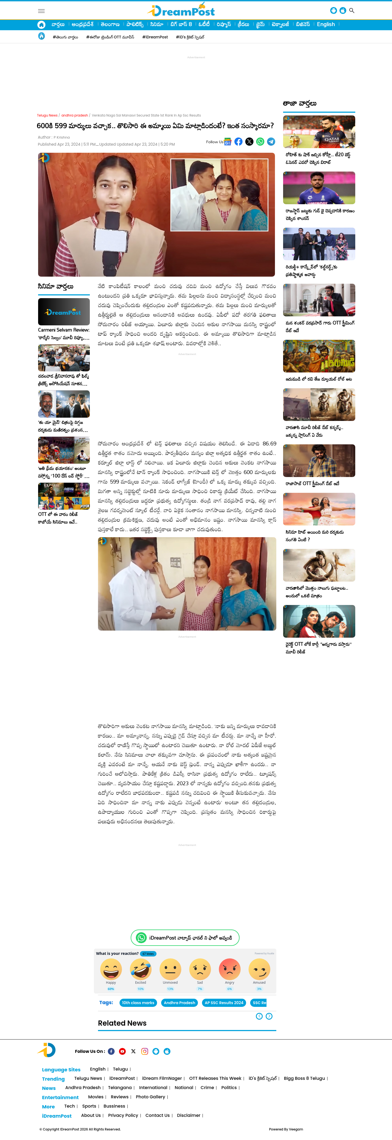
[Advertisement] (196, 72)
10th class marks (138, 1002)
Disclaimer (189, 1115)
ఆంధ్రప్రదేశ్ (83, 24)
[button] (269, 1016)
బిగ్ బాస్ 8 (181, 24)
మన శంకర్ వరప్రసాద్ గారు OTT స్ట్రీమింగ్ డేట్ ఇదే (320, 326)
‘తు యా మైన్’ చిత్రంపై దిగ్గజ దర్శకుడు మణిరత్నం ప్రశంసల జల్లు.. (61, 426)
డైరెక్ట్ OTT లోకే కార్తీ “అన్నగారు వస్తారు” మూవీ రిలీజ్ (318, 648)
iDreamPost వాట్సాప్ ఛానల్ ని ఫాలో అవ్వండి (190, 937)
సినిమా (157, 24)
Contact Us (158, 1115)
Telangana (120, 1088)
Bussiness (114, 1106)
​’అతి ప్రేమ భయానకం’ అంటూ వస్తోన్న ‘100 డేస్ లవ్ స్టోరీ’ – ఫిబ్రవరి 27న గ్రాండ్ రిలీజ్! (63, 472)
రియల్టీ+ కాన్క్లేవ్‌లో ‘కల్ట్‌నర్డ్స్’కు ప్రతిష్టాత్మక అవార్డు (311, 270)
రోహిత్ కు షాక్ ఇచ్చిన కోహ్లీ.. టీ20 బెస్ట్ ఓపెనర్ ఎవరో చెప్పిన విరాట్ (318, 158)
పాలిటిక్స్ (135, 24)
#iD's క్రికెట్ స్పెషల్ (190, 37)
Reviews (119, 1097)
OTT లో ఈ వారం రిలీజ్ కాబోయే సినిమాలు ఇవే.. (58, 518)
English (326, 24)
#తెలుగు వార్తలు (65, 37)
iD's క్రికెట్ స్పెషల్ (263, 1078)
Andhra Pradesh (179, 1002)
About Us (91, 1115)
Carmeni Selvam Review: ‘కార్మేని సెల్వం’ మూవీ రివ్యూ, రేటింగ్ (64, 333)
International (153, 1088)
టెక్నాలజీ (280, 24)
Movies (95, 1097)
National (184, 1088)
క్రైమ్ (260, 24)
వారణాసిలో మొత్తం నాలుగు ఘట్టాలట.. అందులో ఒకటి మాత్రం (317, 591)
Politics (229, 1088)
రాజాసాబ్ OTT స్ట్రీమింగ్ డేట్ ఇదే (312, 483)
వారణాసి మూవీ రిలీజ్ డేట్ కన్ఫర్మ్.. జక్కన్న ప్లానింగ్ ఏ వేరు (314, 431)
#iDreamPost (155, 37)
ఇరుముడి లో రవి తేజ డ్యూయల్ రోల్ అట (319, 378)
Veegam (296, 1129)
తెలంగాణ (110, 24)
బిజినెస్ (303, 24)
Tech (69, 1106)
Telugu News (47, 115)
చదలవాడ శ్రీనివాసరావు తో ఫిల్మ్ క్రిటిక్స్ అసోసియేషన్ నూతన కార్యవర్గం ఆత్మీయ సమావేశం (63, 379)
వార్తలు (58, 24)
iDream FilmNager (162, 1078)
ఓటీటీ (204, 24)
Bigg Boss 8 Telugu (304, 1078)
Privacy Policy (123, 1115)
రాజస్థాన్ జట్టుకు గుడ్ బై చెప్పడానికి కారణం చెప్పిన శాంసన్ (320, 214)
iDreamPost (122, 1078)
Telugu (120, 1069)
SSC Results (264, 1002)
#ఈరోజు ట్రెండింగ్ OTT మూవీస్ (110, 37)
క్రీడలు (243, 24)
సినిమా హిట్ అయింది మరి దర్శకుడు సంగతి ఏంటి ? (315, 535)
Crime (207, 1088)
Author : (54, 137)
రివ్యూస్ (224, 24)
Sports (89, 1106)
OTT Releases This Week (215, 1078)
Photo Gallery (150, 1097)
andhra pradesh (75, 115)
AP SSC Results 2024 (224, 1002)
